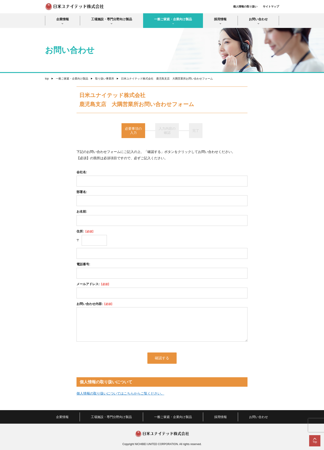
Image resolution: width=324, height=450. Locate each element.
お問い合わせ (258, 19)
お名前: (81, 211)
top (47, 78)
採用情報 (220, 19)
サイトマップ (271, 6)
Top (315, 441)
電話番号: (83, 264)
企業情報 (62, 19)
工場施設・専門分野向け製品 (111, 19)
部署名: (81, 192)
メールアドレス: (93, 284)
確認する (162, 358)
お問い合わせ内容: (95, 304)
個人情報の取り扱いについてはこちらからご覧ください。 (120, 393)
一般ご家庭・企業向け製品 (173, 19)
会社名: (81, 172)
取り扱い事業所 (104, 78)
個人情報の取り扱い (245, 6)
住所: (85, 231)
